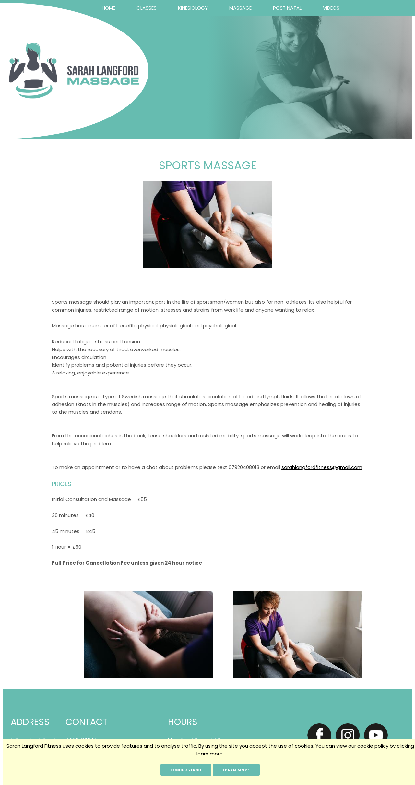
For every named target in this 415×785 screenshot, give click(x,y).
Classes (146, 8)
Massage (240, 8)
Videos (331, 8)
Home (108, 8)
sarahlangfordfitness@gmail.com (321, 467)
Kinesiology (193, 8)
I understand (186, 770)
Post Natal (287, 8)
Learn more (236, 770)
